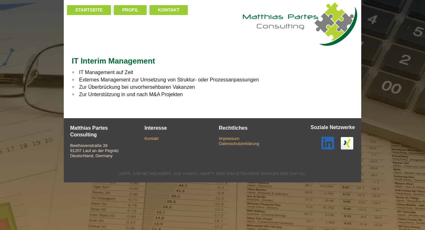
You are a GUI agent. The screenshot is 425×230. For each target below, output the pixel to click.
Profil (130, 9)
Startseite (89, 9)
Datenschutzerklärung (239, 143)
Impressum (229, 138)
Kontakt (168, 9)
